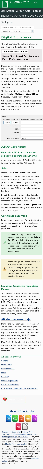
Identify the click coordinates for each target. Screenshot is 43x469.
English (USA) (9, 15)
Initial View (6, 364)
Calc (27, 11)
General (4, 360)
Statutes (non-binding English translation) (19, 434)
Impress (36, 11)
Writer (20, 11)
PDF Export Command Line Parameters (19, 388)
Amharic (24, 15)
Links (3, 372)
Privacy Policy (27, 432)
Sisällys (5, 22)
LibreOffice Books (22, 411)
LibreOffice (7, 11)
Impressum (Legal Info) (11, 432)
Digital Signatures (9, 380)
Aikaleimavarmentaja (16, 319)
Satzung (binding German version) (15, 436)
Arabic (34, 15)
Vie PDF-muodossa (10, 384)
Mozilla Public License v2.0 (16, 444)
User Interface (7, 368)
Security (5, 376)
